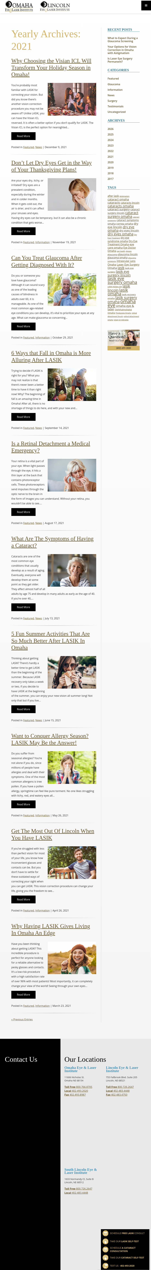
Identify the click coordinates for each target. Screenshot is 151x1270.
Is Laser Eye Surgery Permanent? (120, 60)
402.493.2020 (76, 1090)
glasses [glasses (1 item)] (129, 251)
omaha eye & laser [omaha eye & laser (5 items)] (121, 307)
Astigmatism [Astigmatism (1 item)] (124, 196)
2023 (110, 145)
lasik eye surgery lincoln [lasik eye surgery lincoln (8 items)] (119, 273)
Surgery (112, 100)
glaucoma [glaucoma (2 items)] (112, 254)
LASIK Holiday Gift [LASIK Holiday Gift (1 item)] (115, 287)
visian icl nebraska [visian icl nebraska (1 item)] (121, 320)
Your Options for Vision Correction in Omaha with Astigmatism (122, 50)
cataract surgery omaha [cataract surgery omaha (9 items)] (123, 214)
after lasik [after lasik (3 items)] (113, 196)
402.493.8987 (75, 1094)
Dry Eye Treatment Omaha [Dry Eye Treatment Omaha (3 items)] (122, 242)
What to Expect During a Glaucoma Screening (123, 40)
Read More (23, 136)
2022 (110, 151)
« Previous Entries (22, 1019)
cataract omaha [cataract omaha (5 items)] (118, 199)
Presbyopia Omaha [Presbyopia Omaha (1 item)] (123, 313)
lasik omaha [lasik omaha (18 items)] (118, 292)
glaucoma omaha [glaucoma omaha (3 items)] (117, 257)
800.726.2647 (120, 1087)
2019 (110, 167)
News (38, 147)
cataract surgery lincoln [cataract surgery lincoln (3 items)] (124, 211)
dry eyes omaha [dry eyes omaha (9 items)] (120, 234)
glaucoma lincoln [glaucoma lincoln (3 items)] (128, 254)
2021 (110, 156)
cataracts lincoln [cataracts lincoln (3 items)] (130, 203)
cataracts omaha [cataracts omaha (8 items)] (121, 206)
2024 (110, 140)
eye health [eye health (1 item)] (121, 251)
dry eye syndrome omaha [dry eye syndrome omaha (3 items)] (118, 239)
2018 (110, 173)
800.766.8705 (78, 1087)
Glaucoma (114, 84)
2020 (110, 162)
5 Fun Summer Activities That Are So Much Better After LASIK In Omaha (50, 641)
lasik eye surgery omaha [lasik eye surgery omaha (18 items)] (122, 280)
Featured (28, 147)
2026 (110, 129)
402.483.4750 (116, 1094)
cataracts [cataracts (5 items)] (114, 203)
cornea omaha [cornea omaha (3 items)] (124, 224)
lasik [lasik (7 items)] (121, 268)
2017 (110, 178)
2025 (110, 134)
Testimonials (115, 106)
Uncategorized (117, 111)
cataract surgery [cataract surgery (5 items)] (119, 209)
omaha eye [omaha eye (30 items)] (122, 303)
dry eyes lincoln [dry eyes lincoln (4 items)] (129, 230)
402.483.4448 (118, 1090)
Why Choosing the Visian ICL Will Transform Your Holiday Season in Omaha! (51, 68)
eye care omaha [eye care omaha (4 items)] (121, 245)
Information (42, 242)
